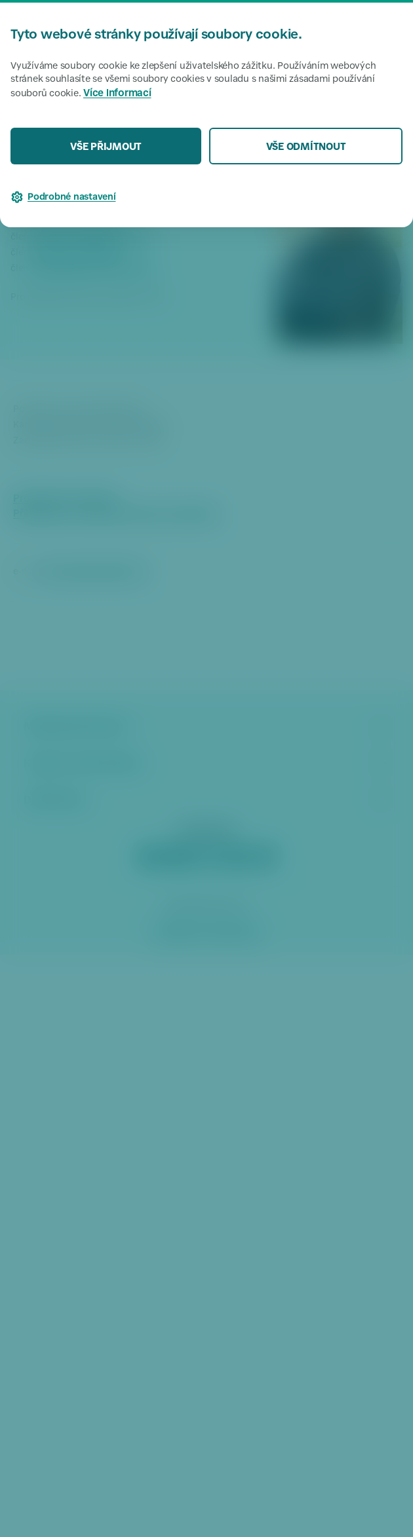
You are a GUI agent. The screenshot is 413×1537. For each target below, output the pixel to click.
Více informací (117, 94)
